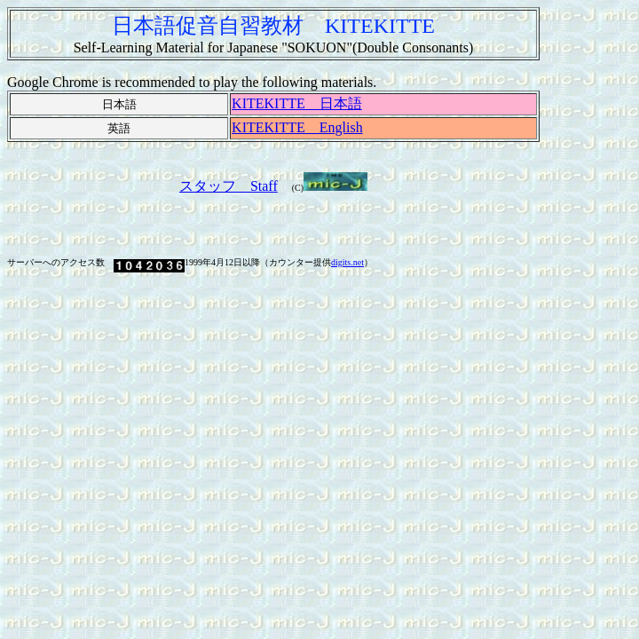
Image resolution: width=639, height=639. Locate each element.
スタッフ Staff (228, 185)
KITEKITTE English (297, 127)
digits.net (347, 262)
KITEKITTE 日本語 (297, 103)
